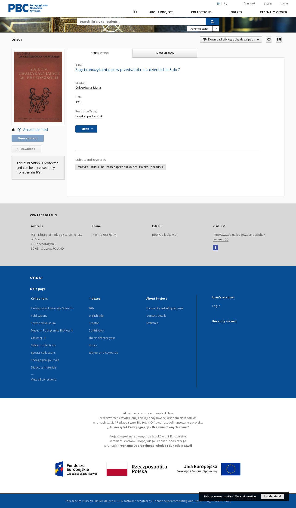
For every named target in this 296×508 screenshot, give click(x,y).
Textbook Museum (43, 323)
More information (245, 496)
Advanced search (200, 28)
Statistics (152, 323)
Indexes (236, 12)
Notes (93, 345)
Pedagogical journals (45, 360)
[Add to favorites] (269, 40)
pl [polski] (225, 3)
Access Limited (30, 129)
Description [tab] (99, 53)
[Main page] (135, 12)
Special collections (43, 353)
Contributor (96, 330)
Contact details (156, 316)
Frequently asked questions (164, 308)
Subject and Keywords (103, 353)
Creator (94, 323)
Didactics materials (43, 367)
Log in (216, 306)
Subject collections (43, 345)
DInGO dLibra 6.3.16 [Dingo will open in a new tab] (108, 501)
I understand (272, 496)
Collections (201, 12)
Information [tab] (164, 53)
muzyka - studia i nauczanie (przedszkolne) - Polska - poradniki (120, 167)
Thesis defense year (102, 338)
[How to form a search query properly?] (216, 28)
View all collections (43, 379)
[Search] (212, 21)
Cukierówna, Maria (88, 88)
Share (268, 4)
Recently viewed (273, 12)
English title (96, 316)
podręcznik (94, 116)
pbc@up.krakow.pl (164, 235)
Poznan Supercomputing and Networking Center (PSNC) (192, 501)
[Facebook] (215, 248)
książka (80, 116)
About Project (161, 12)
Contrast (249, 3)
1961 (78, 102)
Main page (38, 289)
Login (284, 3)
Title (91, 308)
